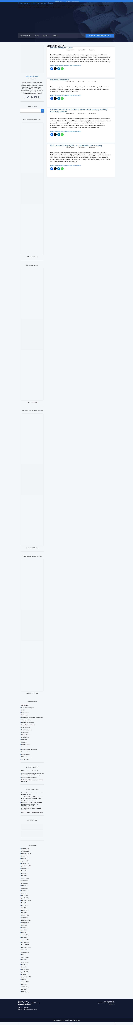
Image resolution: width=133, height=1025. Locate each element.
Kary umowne (25, 712)
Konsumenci (24, 715)
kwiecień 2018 (25, 873)
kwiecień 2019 (25, 858)
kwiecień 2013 (25, 991)
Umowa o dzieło (25, 747)
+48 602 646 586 (58, 1)
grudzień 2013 (25, 972)
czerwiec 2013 (25, 986)
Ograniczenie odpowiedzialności (106, 1003)
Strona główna (25, 35)
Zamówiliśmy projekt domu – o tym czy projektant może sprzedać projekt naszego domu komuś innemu (32, 798)
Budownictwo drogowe (27, 707)
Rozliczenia (24, 739)
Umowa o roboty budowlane (35, 3)
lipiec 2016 (24, 903)
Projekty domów (25, 734)
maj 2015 (23, 930)
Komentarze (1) (92, 113)
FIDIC (23, 710)
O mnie (37, 35)
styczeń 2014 (25, 969)
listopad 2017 (25, 883)
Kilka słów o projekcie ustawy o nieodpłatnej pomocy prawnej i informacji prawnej (79, 110)
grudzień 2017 (25, 880)
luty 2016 (24, 912)
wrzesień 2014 (25, 949)
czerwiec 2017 (25, 890)
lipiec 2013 (24, 984)
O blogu (45, 35)
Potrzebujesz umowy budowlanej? (100, 35)
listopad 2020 (25, 851)
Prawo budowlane (26, 729)
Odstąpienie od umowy (27, 722)
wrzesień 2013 (25, 979)
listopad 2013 (25, 974)
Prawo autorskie (25, 727)
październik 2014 (26, 947)
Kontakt (55, 35)
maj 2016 (23, 907)
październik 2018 (26, 866)
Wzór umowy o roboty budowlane (30, 770)
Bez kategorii (24, 705)
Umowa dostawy (25, 744)
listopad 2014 (25, 944)
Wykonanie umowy (26, 757)
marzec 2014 (24, 964)
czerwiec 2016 (25, 905)
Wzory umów (25, 759)
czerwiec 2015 (25, 927)
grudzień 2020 (25, 848)
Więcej (39, 93)
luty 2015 (24, 937)
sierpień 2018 (25, 868)
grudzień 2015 (25, 917)
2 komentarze (92, 147)
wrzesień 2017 (25, 885)
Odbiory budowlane (26, 720)
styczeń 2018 (25, 878)
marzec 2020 (24, 856)
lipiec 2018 (24, 871)
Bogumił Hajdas (25, 812)
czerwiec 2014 (25, 957)
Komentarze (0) (92, 81)
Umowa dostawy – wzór (61, 47)
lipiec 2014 (24, 954)
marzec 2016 (24, 910)
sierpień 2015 (25, 922)
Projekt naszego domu (37, 812)
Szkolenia (23, 742)
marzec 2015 (24, 935)
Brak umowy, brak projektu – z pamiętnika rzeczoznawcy (76, 145)
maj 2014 (23, 959)
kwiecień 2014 (25, 962)
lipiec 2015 (24, 925)
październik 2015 (26, 920)
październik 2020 (26, 853)
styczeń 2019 (25, 861)
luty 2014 (24, 967)
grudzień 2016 (25, 898)
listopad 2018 (25, 863)
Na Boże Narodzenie (59, 79)
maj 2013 (23, 989)
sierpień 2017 (25, 888)
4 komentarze (92, 49)
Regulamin (112, 1004)
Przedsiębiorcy (25, 737)
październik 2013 (26, 977)
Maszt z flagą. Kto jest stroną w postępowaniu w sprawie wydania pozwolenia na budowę (31, 804)
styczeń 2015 (25, 940)
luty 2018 (24, 875)
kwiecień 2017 (25, 893)
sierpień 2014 (25, 952)
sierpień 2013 (25, 981)
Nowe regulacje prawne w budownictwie (32, 717)
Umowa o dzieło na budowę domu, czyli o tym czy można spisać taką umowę (32, 774)
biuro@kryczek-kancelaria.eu (72, 1)
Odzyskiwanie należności (28, 725)
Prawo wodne (25, 732)
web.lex (78, 1020)
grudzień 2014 (25, 942)
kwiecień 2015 (25, 932)
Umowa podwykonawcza (28, 752)
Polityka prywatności (109, 1001)
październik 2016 (26, 900)
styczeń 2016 (25, 915)
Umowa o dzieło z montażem (29, 777)
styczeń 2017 (25, 895)
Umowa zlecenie (25, 754)
